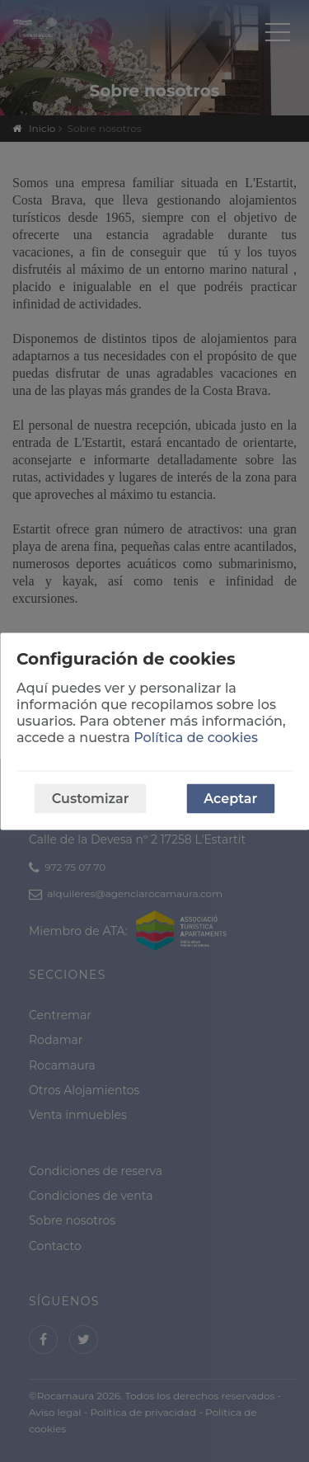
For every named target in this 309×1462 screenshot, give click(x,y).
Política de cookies (195, 737)
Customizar (90, 798)
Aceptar (230, 798)
